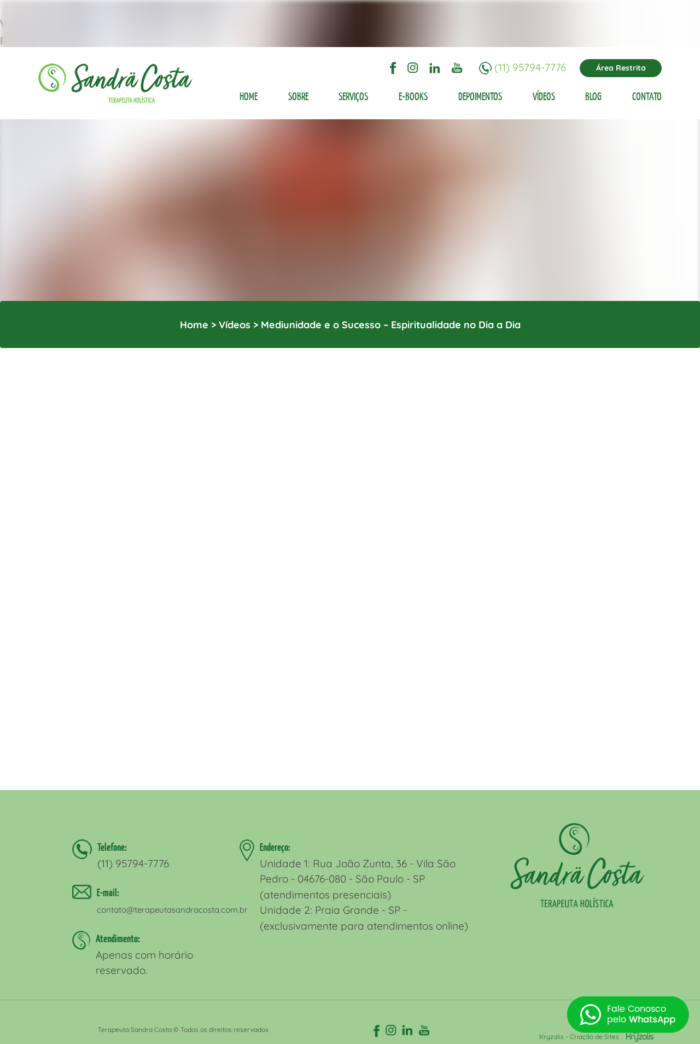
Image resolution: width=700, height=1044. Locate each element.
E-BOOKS (413, 96)
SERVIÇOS (353, 96)
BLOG (593, 96)
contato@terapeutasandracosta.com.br (172, 909)
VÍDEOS (544, 96)
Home (194, 324)
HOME (249, 96)
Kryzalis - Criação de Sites (596, 1037)
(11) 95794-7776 (530, 66)
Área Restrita (621, 68)
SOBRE (298, 96)
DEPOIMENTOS (480, 96)
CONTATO (647, 96)
